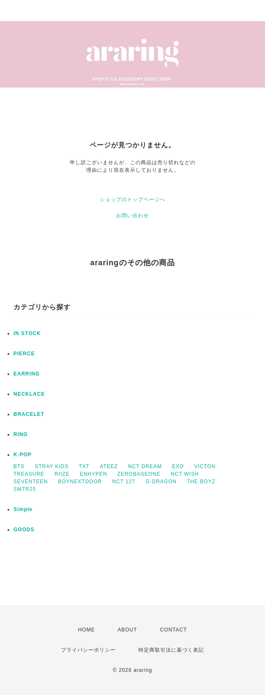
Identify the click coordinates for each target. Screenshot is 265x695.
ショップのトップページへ (132, 199)
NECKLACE (29, 394)
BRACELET (28, 414)
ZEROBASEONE (138, 474)
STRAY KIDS (52, 466)
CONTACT (173, 630)
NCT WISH (185, 474)
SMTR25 (24, 489)
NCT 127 (123, 482)
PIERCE (24, 354)
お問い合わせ (132, 215)
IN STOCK (27, 333)
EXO (178, 466)
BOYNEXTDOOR (80, 482)
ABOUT (127, 630)
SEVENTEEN (30, 482)
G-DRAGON (161, 482)
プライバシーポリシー (88, 650)
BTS (18, 466)
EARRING (26, 374)
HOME (86, 630)
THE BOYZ (201, 482)
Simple (22, 509)
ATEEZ (109, 466)
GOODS (23, 530)
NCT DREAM (145, 466)
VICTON (205, 466)
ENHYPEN (93, 474)
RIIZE (62, 474)
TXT (84, 466)
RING (20, 434)
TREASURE (28, 474)
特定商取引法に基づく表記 (171, 650)
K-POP (22, 455)
